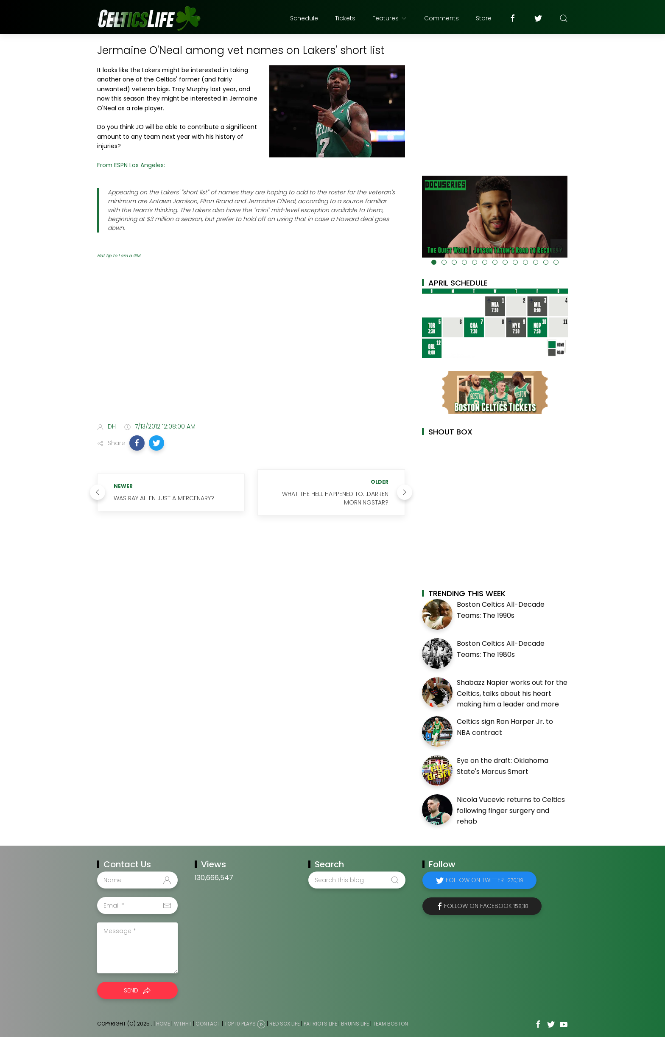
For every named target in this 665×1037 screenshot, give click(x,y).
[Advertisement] (251, 348)
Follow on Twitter (484, 880)
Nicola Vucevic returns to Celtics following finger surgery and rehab (511, 810)
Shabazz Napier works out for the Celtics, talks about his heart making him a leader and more (512, 693)
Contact (208, 1023)
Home (163, 1023)
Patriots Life (320, 1023)
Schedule (304, 18)
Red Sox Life (284, 1023)
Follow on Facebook (486, 906)
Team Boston (390, 1023)
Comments (441, 18)
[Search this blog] (356, 880)
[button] (137, 443)
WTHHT (183, 1023)
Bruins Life (355, 1023)
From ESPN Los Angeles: (131, 165)
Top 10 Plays (240, 1023)
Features (389, 18)
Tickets (345, 18)
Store (484, 18)
